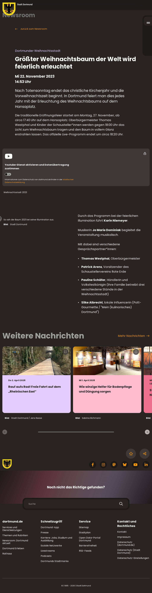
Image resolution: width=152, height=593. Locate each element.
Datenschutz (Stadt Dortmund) (128, 551)
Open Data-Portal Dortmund (89, 539)
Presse (45, 532)
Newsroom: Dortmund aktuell (15, 542)
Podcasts (46, 556)
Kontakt (122, 531)
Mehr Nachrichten (133, 335)
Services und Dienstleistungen (12, 529)
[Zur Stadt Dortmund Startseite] (17, 9)
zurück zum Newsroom (31, 29)
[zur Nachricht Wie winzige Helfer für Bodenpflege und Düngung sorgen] (107, 380)
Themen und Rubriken (15, 535)
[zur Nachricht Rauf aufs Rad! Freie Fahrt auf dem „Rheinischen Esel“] (36, 380)
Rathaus (7, 553)
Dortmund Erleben (13, 548)
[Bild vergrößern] (38, 246)
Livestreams (48, 550)
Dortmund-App (50, 527)
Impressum (123, 537)
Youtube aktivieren (9, 174)
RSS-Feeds (85, 550)
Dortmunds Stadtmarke (55, 561)
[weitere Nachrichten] (147, 432)
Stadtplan (85, 532)
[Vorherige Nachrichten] (4, 432)
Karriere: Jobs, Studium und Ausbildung (56, 539)
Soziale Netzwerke (51, 545)
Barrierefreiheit (88, 545)
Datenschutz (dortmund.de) (126, 543)
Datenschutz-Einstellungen (133, 558)
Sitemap (84, 527)
